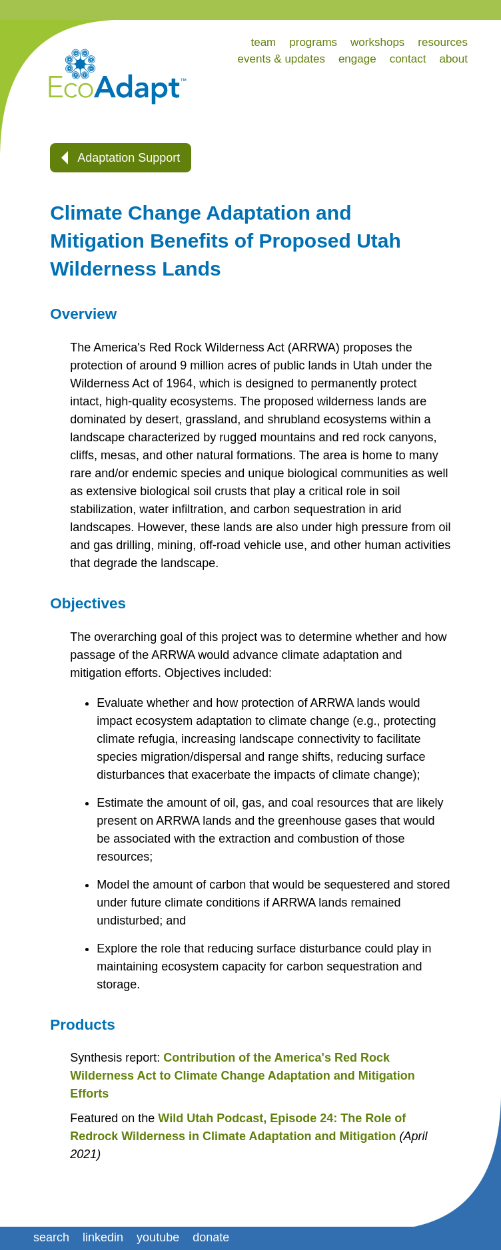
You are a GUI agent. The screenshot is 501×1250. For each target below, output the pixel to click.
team (263, 42)
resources (443, 42)
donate (211, 1237)
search (51, 1237)
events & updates (281, 59)
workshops (377, 42)
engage (357, 59)
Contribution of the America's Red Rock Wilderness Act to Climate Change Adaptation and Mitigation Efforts (242, 1075)
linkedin (103, 1237)
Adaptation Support (120, 157)
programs (313, 42)
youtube (158, 1237)
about (453, 59)
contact (408, 59)
